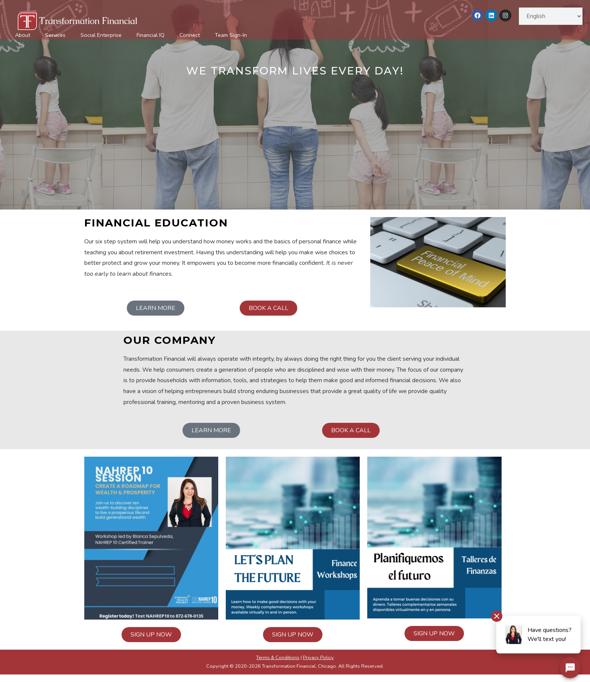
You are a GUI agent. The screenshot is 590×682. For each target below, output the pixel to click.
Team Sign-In (231, 35)
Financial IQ (150, 35)
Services (55, 35)
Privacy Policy (318, 657)
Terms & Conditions (278, 657)
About (22, 35)
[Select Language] (550, 16)
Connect (189, 35)
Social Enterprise (101, 35)
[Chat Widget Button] (570, 667)
